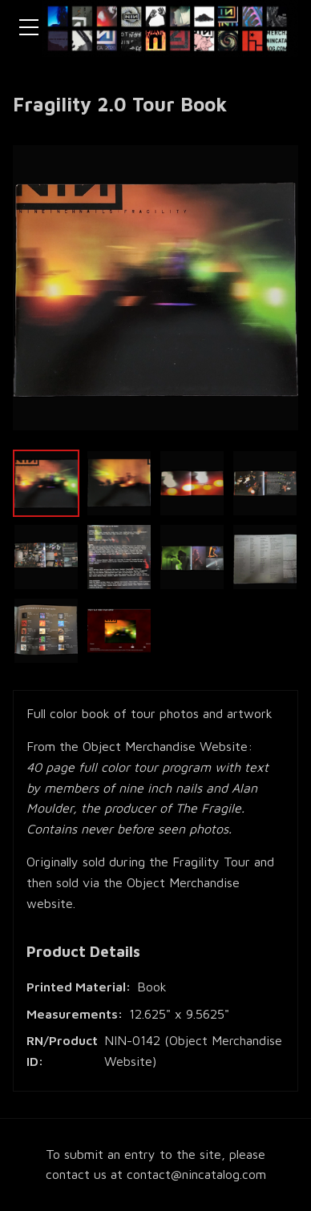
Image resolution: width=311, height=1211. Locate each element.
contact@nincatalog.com (196, 1174)
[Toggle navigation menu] (29, 27)
